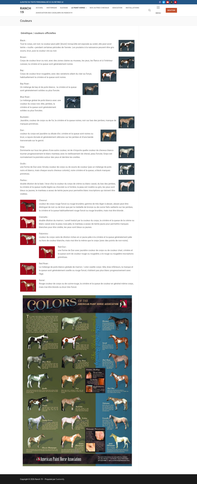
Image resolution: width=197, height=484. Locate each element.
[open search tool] (149, 10)
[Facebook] (159, 2)
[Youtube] (167, 2)
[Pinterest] (175, 2)
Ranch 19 (25, 10)
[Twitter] (163, 2)
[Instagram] (171, 2)
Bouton (171, 10)
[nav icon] (158, 10)
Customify (60, 479)
